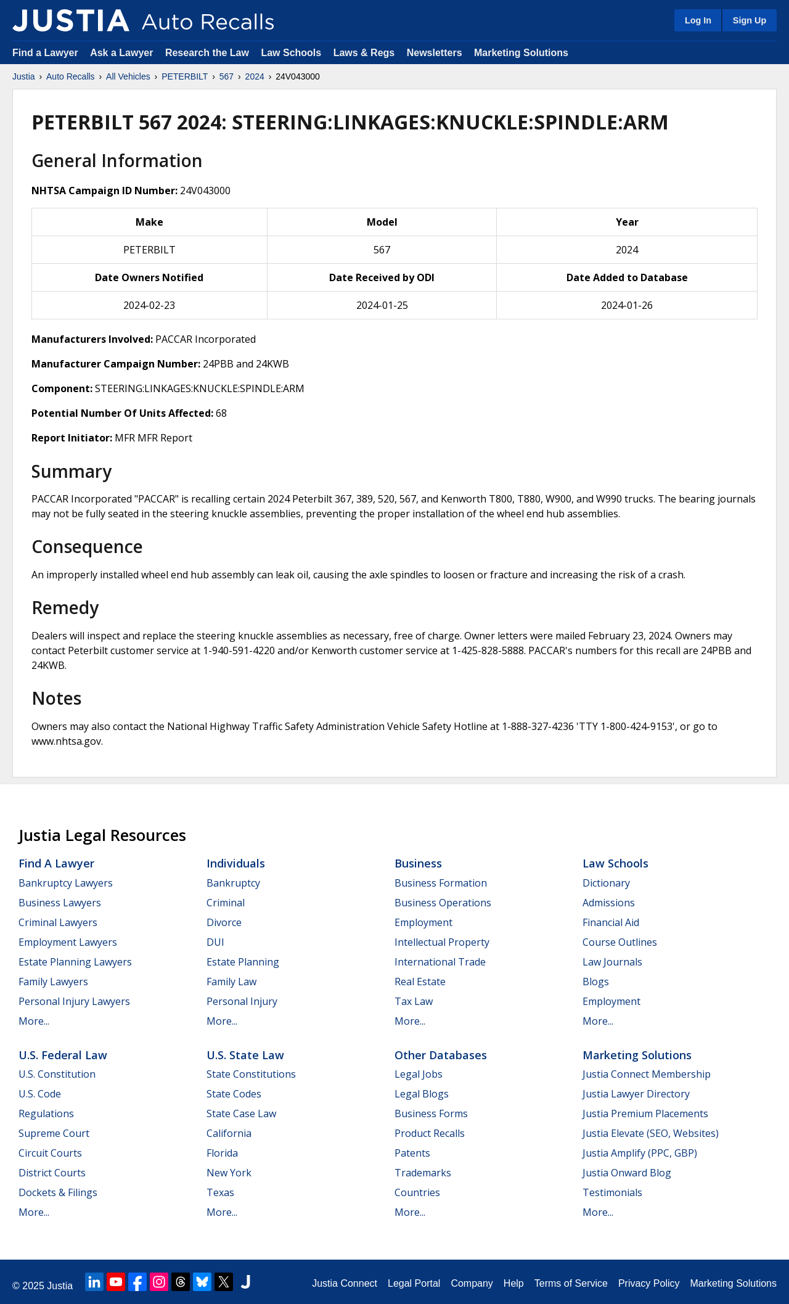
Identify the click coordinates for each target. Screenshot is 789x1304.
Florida (222, 1153)
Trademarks (422, 1172)
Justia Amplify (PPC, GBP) (640, 1153)
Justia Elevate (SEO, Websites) (651, 1133)
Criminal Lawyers (57, 922)
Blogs (596, 981)
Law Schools (291, 52)
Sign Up (749, 20)
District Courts (52, 1172)
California (228, 1133)
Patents (412, 1153)
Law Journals (612, 962)
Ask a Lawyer (123, 52)
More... (33, 1021)
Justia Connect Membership (647, 1074)
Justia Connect (344, 1283)
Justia (23, 76)
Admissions (609, 902)
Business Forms (431, 1113)
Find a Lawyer (45, 52)
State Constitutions (251, 1074)
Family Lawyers (53, 981)
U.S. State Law (245, 1055)
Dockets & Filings (57, 1192)
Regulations (46, 1113)
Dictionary (606, 883)
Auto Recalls (70, 76)
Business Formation (440, 883)
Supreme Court (53, 1133)
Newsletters (434, 52)
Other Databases (440, 1055)
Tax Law (413, 1001)
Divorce (224, 922)
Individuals (235, 863)
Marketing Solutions (521, 52)
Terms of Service (571, 1283)
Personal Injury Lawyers (74, 1001)
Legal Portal (414, 1283)
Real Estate (420, 981)
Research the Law (207, 52)
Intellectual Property (441, 942)
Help (514, 1283)
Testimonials (612, 1192)
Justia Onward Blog (627, 1172)
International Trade (440, 962)
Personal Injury (241, 1001)
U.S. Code (39, 1094)
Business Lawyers (59, 902)
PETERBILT (184, 76)
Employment (423, 922)
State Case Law (241, 1113)
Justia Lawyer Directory (636, 1094)
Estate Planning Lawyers (75, 962)
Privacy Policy (649, 1283)
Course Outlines (620, 942)
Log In (698, 20)
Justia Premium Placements (645, 1113)
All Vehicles (128, 76)
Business (418, 863)
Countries (417, 1192)
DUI (215, 942)
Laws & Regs (364, 52)
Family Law (231, 981)
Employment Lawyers (67, 942)
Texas (220, 1192)
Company (472, 1283)
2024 (254, 76)
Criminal (225, 902)
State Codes (233, 1094)
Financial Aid (611, 922)
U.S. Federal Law (62, 1055)
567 (226, 76)
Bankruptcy (233, 883)
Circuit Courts (50, 1153)
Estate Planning (242, 962)
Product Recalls (429, 1133)
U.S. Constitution (57, 1074)
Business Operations (442, 902)
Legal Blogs (421, 1094)
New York (228, 1172)
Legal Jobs (418, 1074)
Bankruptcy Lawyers (65, 883)
